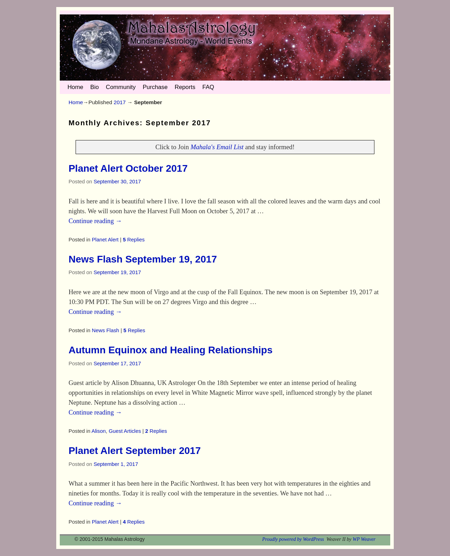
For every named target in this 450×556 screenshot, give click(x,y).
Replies (133, 239)
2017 (120, 102)
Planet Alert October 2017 (128, 168)
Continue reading (95, 221)
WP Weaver (364, 539)
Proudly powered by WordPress (293, 539)
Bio (94, 87)
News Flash (105, 330)
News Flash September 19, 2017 (143, 259)
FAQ (208, 87)
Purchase (155, 87)
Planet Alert (105, 239)
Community (121, 87)
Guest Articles (125, 431)
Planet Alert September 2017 (135, 450)
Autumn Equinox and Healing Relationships (170, 350)
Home (75, 87)
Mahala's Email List (217, 147)
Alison (98, 431)
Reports (185, 87)
